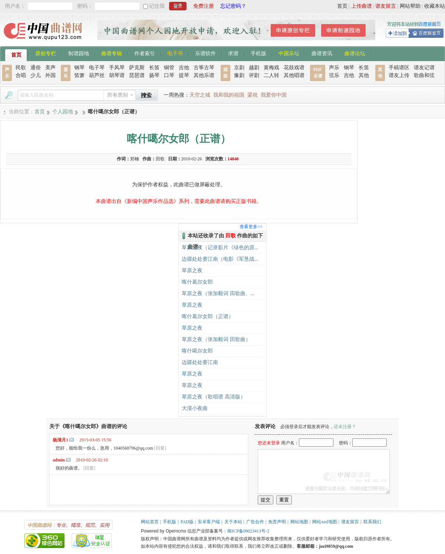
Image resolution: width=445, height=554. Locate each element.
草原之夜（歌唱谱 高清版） (213, 397)
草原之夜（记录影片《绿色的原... (220, 247)
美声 (50, 67)
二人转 (271, 75)
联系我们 (372, 521)
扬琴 (154, 75)
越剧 (254, 67)
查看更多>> (251, 226)
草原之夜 (192, 270)
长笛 (154, 67)
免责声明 (277, 521)
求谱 (233, 53)
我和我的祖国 (228, 95)
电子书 (175, 53)
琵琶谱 (137, 75)
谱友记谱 (424, 67)
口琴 (169, 75)
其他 (364, 75)
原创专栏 (45, 53)
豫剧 (239, 75)
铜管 (169, 67)
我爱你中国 (274, 95)
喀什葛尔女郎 (197, 282)
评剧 (254, 75)
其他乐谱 (204, 75)
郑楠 (134, 158)
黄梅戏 (271, 67)
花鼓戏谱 (294, 67)
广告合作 (255, 521)
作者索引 (144, 53)
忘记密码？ (233, 6)
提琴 (184, 75)
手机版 (258, 53)
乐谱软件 (205, 53)
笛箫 (79, 75)
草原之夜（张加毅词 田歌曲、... (218, 293)
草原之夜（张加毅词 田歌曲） (216, 339)
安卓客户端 (209, 521)
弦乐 (334, 75)
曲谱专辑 (111, 53)
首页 (342, 6)
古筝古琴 (204, 67)
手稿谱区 (399, 67)
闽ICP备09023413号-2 (248, 531)
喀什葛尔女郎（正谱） (208, 316)
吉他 (184, 67)
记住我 (157, 6)
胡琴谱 (117, 75)
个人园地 (62, 111)
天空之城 (199, 95)
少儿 (35, 75)
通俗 (35, 67)
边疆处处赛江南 (200, 362)
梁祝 (252, 95)
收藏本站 (434, 6)
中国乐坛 (288, 53)
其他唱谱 (294, 75)
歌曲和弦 (424, 75)
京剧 (239, 67)
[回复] (160, 448)
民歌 (21, 67)
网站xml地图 (324, 521)
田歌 (160, 158)
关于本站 (233, 521)
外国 (50, 75)
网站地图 (299, 521)
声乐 (334, 67)
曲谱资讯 (322, 53)
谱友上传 (399, 75)
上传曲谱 (361, 6)
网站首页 (150, 521)
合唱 (21, 75)
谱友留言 (385, 6)
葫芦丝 (97, 75)
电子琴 (97, 67)
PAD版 (187, 521)
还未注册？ (345, 426)
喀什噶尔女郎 (197, 351)
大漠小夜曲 (195, 408)
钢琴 (79, 67)
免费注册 (203, 6)
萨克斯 (137, 67)
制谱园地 (78, 53)
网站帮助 (410, 6)
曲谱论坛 (355, 53)
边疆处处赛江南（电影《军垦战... (220, 259)
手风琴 (117, 67)
